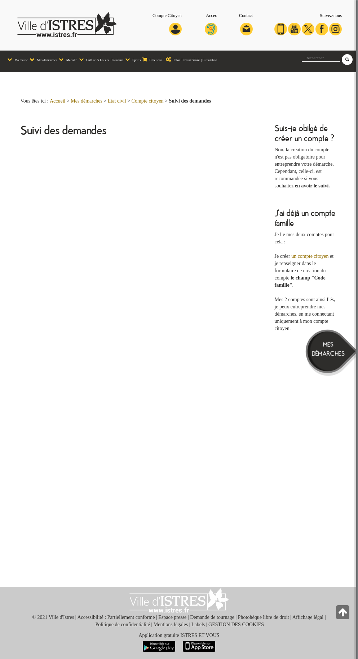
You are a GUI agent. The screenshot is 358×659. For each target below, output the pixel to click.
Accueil (58, 101)
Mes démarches (42, 59)
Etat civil (117, 101)
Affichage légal (307, 617)
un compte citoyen (309, 256)
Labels (198, 624)
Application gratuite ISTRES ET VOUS (178, 635)
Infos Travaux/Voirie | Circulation (189, 59)
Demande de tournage (212, 617)
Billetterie (151, 59)
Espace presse (172, 617)
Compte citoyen (148, 101)
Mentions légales (171, 624)
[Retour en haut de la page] (343, 614)
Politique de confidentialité (122, 624)
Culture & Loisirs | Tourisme (100, 59)
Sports (132, 59)
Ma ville (67, 59)
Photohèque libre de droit (263, 617)
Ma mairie (16, 59)
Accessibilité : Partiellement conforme (116, 617)
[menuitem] (16, 60)
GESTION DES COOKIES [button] (236, 624)
